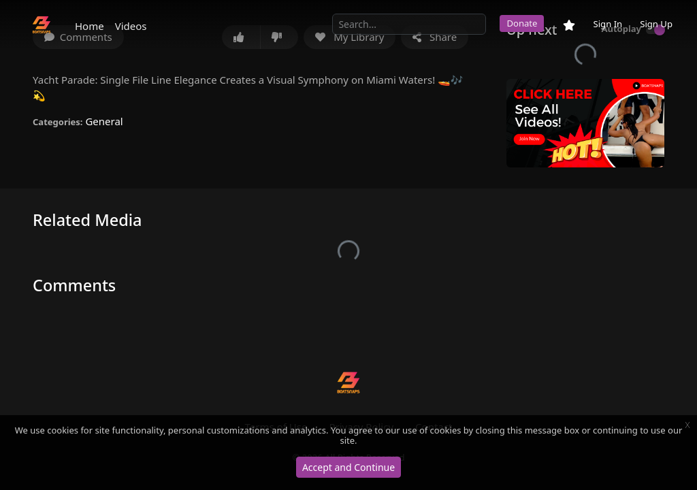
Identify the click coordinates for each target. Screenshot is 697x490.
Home (89, 26)
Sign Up (656, 24)
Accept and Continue (348, 467)
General (104, 121)
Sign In (607, 24)
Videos (131, 26)
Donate (521, 23)
